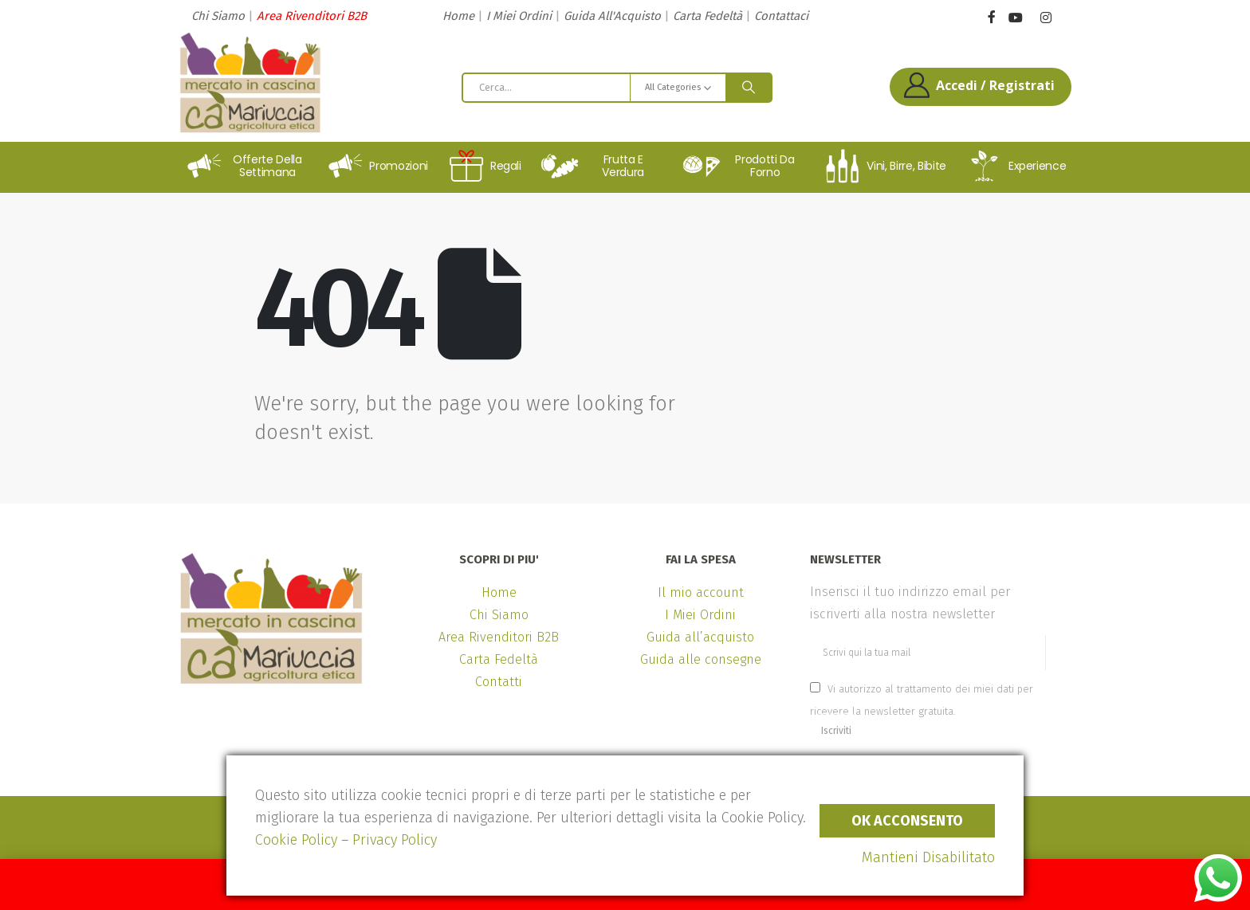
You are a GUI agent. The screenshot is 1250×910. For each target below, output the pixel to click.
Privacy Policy (394, 840)
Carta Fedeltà (707, 16)
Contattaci (781, 16)
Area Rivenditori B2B (312, 16)
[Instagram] (1045, 18)
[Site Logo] (250, 82)
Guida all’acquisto (700, 637)
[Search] (748, 87)
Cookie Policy (296, 840)
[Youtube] (1015, 18)
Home (458, 16)
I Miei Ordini (519, 16)
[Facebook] (991, 16)
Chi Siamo (218, 16)
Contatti (498, 681)
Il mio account (701, 592)
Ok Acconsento (907, 821)
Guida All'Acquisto (612, 16)
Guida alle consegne (700, 659)
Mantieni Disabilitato (928, 857)
